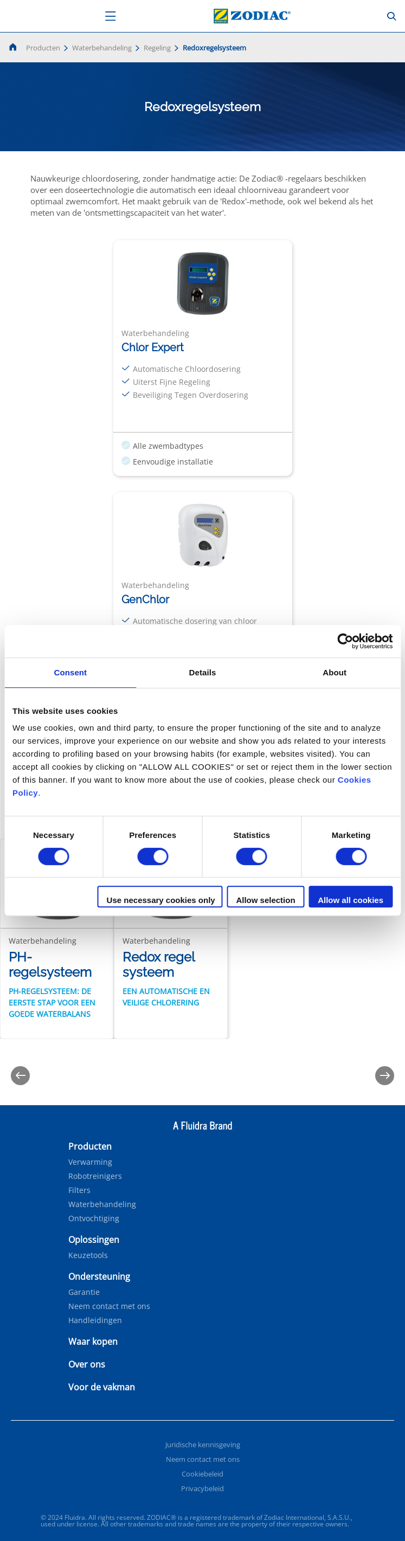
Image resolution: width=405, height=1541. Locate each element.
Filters (79, 1190)
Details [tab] (202, 672)
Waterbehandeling (102, 48)
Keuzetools (88, 1255)
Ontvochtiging (93, 1218)
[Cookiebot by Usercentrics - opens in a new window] (345, 641)
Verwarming (90, 1162)
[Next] (384, 1075)
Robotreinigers (95, 1176)
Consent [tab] (70, 672)
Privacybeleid (202, 1488)
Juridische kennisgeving (202, 1444)
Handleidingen (95, 1320)
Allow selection (265, 900)
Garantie (84, 1292)
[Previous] (20, 1075)
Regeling (157, 48)
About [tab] (334, 672)
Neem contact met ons (109, 1306)
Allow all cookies (350, 900)
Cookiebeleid (202, 1474)
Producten (43, 48)
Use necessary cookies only (161, 900)
